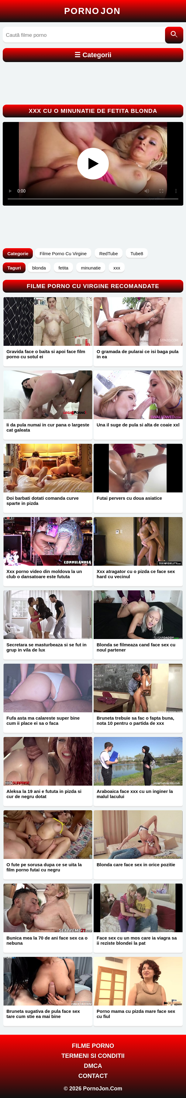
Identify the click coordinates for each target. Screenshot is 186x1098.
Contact (93, 1075)
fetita (63, 267)
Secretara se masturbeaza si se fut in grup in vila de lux (46, 647)
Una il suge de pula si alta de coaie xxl (138, 424)
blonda (39, 267)
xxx (116, 267)
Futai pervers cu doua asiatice (129, 498)
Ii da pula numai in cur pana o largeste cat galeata (47, 427)
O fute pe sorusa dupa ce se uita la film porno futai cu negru (44, 867)
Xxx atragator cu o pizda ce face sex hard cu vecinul (136, 574)
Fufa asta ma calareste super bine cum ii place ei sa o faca (43, 720)
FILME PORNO (93, 1045)
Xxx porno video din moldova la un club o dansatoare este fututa (44, 574)
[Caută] (174, 35)
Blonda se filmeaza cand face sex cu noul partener (136, 647)
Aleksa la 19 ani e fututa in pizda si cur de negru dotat (43, 794)
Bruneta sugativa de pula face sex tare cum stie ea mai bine (43, 1014)
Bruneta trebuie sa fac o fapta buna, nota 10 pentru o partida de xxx (135, 720)
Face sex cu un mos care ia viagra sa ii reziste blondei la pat (137, 940)
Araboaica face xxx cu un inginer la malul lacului (135, 794)
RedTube (108, 253)
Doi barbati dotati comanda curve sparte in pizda (42, 500)
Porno (92, 11)
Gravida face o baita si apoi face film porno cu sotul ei (45, 354)
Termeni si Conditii (93, 1055)
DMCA (93, 1065)
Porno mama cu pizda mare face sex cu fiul (136, 1014)
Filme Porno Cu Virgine (63, 253)
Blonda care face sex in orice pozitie (136, 864)
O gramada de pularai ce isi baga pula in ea (137, 354)
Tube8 (136, 253)
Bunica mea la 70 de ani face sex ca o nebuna (47, 940)
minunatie (91, 267)
